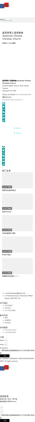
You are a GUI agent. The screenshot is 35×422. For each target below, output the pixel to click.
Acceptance (4, 348)
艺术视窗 (9, 230)
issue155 (5, 208)
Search (2, 20)
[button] (17, 17)
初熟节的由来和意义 (9, 190)
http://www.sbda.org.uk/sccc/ (12, 100)
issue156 (5, 187)
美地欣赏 (9, 272)
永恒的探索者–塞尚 (8, 233)
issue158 (5, 251)
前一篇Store (17, 128)
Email (2, 344)
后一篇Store (17, 133)
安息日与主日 (6, 212)
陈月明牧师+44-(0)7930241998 (19, 94)
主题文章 (9, 187)
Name (2, 340)
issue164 (5, 272)
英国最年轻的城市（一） (10, 276)
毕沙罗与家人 (6, 255)
